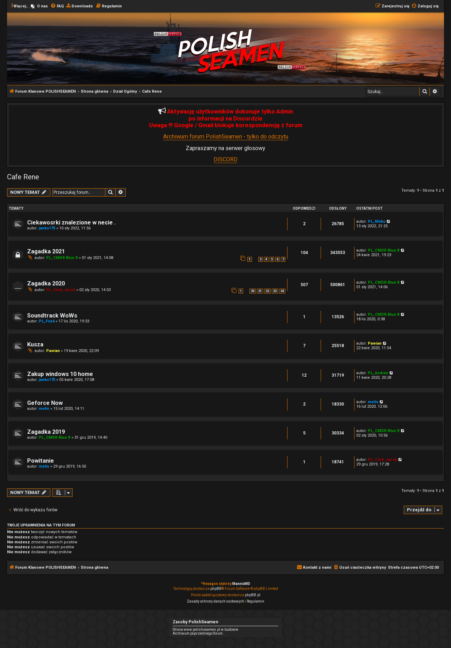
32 (267, 291)
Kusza (35, 344)
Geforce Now (45, 403)
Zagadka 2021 (46, 251)
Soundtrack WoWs (52, 315)
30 (252, 291)
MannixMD (241, 584)
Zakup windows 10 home (60, 374)
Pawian (53, 350)
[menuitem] (39, 6)
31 (260, 291)
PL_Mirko (376, 221)
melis (44, 408)
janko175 (47, 228)
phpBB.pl (252, 595)
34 (282, 291)
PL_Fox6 (47, 321)
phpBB (216, 589)
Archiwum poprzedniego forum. (198, 633)
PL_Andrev (378, 373)
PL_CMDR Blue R (62, 257)
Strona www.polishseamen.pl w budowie (205, 629)
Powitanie (40, 460)
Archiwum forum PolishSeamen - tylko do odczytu (225, 136)
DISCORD (225, 159)
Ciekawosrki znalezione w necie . (71, 222)
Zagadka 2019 (46, 431)
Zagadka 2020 (46, 283)
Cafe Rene (23, 177)
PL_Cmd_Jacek (60, 290)
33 (275, 291)
